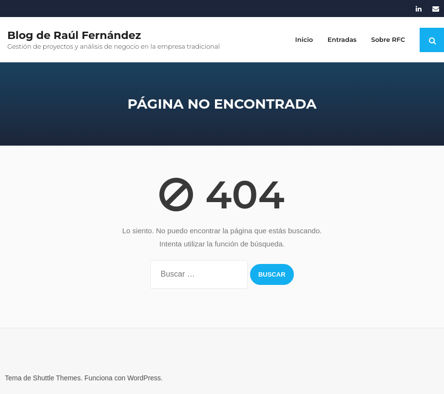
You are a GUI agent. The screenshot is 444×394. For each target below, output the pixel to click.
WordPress (144, 378)
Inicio (304, 39)
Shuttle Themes (57, 378)
